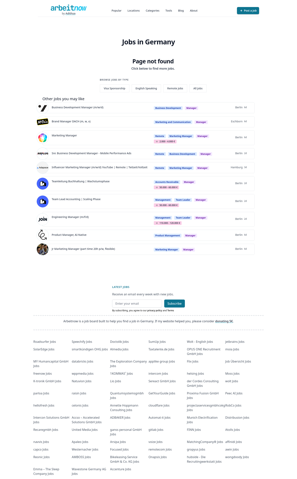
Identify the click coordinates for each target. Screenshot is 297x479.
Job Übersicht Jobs (238, 361)
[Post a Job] (248, 10)
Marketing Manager (64, 135)
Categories (152, 10)
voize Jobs (155, 442)
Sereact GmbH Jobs (162, 381)
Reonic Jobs (41, 457)
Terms (170, 310)
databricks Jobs (82, 361)
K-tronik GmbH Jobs (47, 381)
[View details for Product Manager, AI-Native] (43, 235)
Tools (169, 10)
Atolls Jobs (232, 430)
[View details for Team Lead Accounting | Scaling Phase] (43, 201)
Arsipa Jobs (118, 442)
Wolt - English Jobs (200, 342)
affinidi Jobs (233, 442)
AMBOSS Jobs (81, 457)
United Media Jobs (85, 430)
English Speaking (146, 88)
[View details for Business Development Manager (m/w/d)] (43, 108)
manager (191, 108)
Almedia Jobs (119, 349)
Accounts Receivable (167, 182)
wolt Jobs (231, 381)
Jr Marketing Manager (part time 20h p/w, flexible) (83, 249)
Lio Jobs (115, 381)
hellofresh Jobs (43, 405)
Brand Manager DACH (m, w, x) (71, 121)
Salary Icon (156, 141)
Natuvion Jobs (81, 381)
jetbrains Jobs (234, 342)
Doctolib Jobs (119, 342)
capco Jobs (40, 449)
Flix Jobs (193, 361)
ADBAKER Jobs (120, 417)
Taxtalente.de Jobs (161, 349)
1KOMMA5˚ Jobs (121, 373)
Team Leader (183, 199)
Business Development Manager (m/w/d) (77, 107)
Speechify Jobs (82, 342)
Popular (116, 10)
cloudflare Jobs (159, 405)
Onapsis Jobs (157, 457)
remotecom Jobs (160, 449)
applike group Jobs (161, 361)
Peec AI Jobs (233, 393)
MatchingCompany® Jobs (205, 442)
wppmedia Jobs (83, 373)
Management (162, 199)
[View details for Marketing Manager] (43, 138)
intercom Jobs (158, 373)
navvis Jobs (41, 442)
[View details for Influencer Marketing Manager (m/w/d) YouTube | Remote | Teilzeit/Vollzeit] (43, 168)
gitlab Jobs (155, 430)
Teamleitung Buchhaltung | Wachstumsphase (81, 181)
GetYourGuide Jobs (161, 393)
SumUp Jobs (157, 342)
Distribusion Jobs (237, 417)
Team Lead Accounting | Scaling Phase (76, 199)
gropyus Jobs (196, 449)
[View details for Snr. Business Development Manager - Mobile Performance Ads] (43, 154)
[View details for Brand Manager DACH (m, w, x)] (43, 122)
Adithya (71, 13)
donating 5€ (224, 321)
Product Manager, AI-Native (69, 235)
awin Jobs (232, 449)
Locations (133, 10)
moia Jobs (232, 349)
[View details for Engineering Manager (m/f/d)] (43, 219)
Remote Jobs (175, 88)
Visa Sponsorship (114, 88)
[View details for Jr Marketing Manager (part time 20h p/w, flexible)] (43, 249)
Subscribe (174, 303)
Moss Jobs (232, 373)
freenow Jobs (42, 373)
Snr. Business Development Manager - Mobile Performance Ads (91, 153)
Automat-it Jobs (159, 417)
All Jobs (197, 88)
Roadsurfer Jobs (44, 342)
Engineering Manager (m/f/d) (70, 217)
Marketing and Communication (173, 122)
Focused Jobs (119, 449)
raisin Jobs (79, 393)
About (194, 10)
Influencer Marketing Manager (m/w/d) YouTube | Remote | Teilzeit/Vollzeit (99, 167)
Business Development (168, 108)
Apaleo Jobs (80, 442)
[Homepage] (68, 8)
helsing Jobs (195, 373)
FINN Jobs (194, 430)
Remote (159, 136)
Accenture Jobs (120, 469)
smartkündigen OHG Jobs (90, 349)
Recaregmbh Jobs (45, 430)
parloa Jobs (41, 393)
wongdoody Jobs (237, 457)
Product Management (167, 235)
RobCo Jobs (233, 405)
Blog (181, 10)
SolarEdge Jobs (44, 349)
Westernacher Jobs (85, 449)
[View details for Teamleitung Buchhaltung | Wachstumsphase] (43, 184)
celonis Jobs (80, 405)
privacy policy (154, 310)
